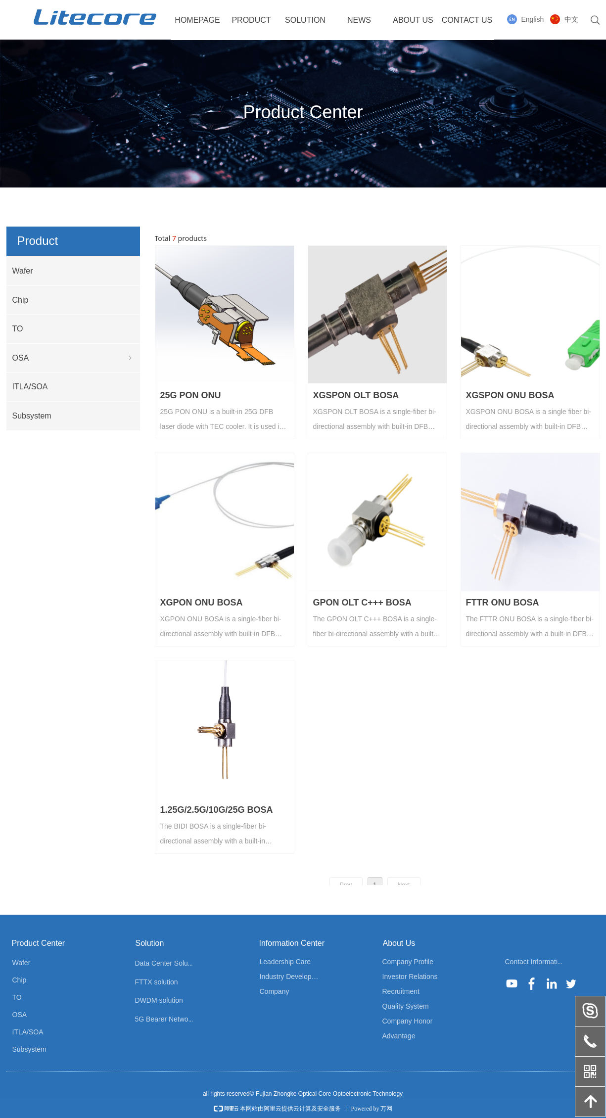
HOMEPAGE (197, 20)
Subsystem (31, 416)
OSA (73, 358)
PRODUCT (251, 20)
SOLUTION (305, 20)
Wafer (22, 271)
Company (274, 991)
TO (17, 329)
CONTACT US (467, 20)
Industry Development (293, 976)
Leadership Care (285, 962)
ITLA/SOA (30, 386)
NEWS (359, 20)
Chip (20, 300)
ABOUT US (413, 20)
